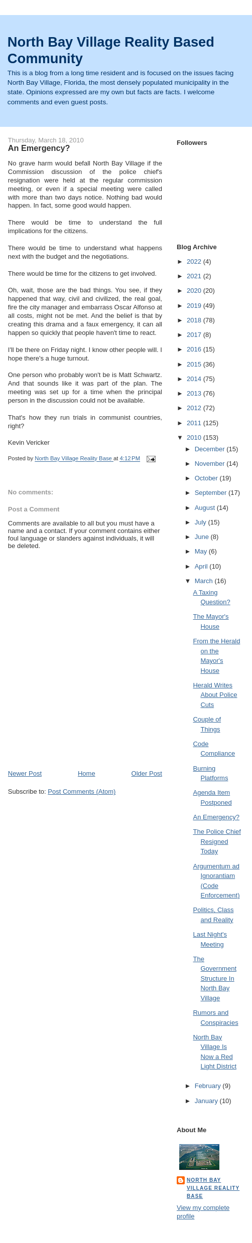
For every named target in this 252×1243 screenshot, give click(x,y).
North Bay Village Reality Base (213, 1188)
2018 (195, 320)
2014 (195, 379)
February (209, 1086)
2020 (195, 290)
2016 (195, 349)
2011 (195, 423)
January (207, 1101)
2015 (195, 364)
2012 (195, 408)
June (203, 537)
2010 (195, 437)
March (205, 581)
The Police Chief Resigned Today (216, 841)
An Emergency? (216, 817)
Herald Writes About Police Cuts (215, 694)
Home (86, 773)
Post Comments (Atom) (81, 791)
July (201, 522)
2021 (195, 276)
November (211, 463)
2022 (195, 261)
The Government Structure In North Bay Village (214, 978)
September (211, 492)
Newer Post (25, 773)
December (211, 449)
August (206, 507)
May (202, 551)
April (202, 566)
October (207, 478)
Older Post (147, 773)
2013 (195, 393)
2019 (195, 305)
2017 (195, 334)
